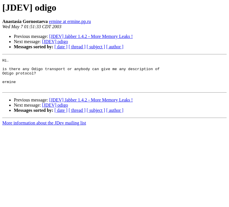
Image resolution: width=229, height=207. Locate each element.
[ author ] (115, 46)
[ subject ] (96, 46)
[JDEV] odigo (55, 41)
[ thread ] (77, 46)
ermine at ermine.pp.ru (70, 21)
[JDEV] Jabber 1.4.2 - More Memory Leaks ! (91, 36)
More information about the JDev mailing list (44, 128)
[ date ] (60, 46)
